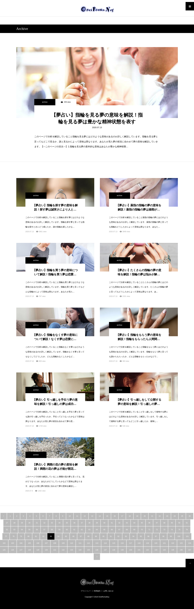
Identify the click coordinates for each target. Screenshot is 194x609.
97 (156, 536)
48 (164, 523)
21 (152, 516)
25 (182, 516)
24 (175, 516)
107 (46, 543)
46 (149, 523)
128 (29, 550)
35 (67, 523)
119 (147, 543)
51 (187, 523)
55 (29, 530)
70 (142, 530)
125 (4, 550)
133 (71, 550)
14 (100, 516)
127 (21, 550)
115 (113, 543)
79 (21, 536)
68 (127, 530)
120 (156, 543)
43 (127, 523)
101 (187, 536)
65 (104, 530)
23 (167, 516)
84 (58, 536)
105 (29, 543)
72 (157, 530)
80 (28, 536)
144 (164, 550)
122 (172, 543)
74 (172, 530)
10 (70, 516)
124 (189, 543)
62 (82, 530)
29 (22, 523)
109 (63, 543)
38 (89, 523)
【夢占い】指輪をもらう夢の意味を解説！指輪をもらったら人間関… (138, 337)
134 (80, 550)
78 (13, 536)
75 (179, 530)
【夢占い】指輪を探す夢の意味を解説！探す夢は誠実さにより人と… (55, 207)
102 (4, 543)
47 (157, 523)
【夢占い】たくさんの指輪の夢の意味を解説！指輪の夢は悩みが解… (138, 272)
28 (14, 523)
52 (7, 530)
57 (44, 530)
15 (107, 516)
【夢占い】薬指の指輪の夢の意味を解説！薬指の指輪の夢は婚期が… (138, 207)
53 (14, 530)
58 (52, 530)
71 (149, 530)
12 (85, 516)
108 (54, 543)
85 (66, 536)
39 (97, 523)
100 (178, 536)
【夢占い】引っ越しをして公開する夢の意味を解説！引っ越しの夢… (138, 401)
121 (164, 543)
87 (81, 536)
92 (118, 536)
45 (142, 523)
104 (21, 543)
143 (156, 550)
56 (37, 530)
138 (113, 550)
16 (115, 516)
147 (189, 550)
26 (189, 516)
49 (172, 523)
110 (71, 543)
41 (112, 523)
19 (137, 516)
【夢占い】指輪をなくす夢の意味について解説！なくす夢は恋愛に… (55, 337)
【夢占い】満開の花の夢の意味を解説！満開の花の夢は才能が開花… (55, 466)
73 (164, 530)
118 (139, 543)
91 (111, 536)
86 (73, 536)
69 (134, 530)
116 (122, 543)
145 (172, 550)
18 (130, 516)
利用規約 (97, 591)
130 (46, 550)
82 (43, 536)
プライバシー (86, 591)
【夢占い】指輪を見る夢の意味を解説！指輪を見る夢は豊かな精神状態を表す (97, 118)
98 (163, 536)
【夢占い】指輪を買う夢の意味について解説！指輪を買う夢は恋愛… (55, 272)
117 (130, 543)
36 (74, 523)
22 (160, 516)
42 (119, 523)
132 (63, 550)
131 (54, 550)
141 (139, 550)
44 (134, 523)
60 (67, 530)
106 (37, 543)
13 (92, 516)
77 (6, 536)
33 (52, 523)
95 (141, 536)
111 (80, 543)
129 (37, 550)
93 (126, 536)
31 (37, 523)
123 (181, 543)
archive (44, 102)
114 (105, 543)
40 (104, 523)
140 (130, 550)
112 (88, 543)
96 (148, 536)
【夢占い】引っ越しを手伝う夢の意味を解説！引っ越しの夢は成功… (55, 401)
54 (22, 530)
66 (112, 530)
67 (119, 530)
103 (12, 543)
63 (89, 530)
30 (29, 523)
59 (59, 530)
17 (122, 516)
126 (12, 550)
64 (97, 530)
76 (187, 530)
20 (145, 516)
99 (171, 536)
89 (96, 536)
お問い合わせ (108, 591)
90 (103, 536)
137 (105, 550)
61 (74, 530)
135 (88, 550)
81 (36, 536)
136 (96, 550)
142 (147, 550)
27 (7, 523)
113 (96, 543)
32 (44, 523)
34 (59, 523)
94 (133, 536)
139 (122, 550)
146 (181, 550)
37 (82, 523)
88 (88, 536)
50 (179, 523)
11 (77, 516)
